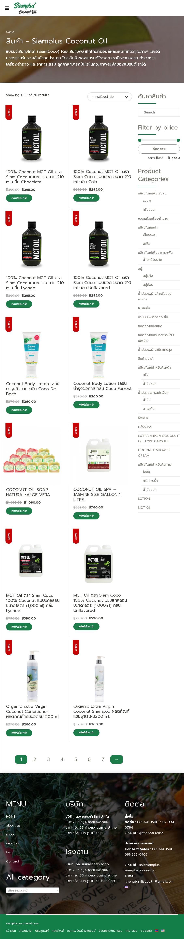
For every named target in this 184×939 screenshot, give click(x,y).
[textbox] (32, 890)
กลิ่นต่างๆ (145, 426)
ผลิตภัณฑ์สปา (148, 227)
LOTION (144, 498)
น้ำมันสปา (149, 489)
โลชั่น (146, 472)
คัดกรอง (159, 149)
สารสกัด (149, 408)
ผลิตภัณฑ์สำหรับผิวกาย (154, 464)
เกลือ (146, 243)
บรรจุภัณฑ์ (42, 930)
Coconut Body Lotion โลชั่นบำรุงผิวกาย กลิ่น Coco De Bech (32, 388)
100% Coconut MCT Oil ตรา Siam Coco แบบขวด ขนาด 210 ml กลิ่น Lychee (35, 282)
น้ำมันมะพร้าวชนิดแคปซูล (155, 349)
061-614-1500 (163, 849)
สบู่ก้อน (148, 284)
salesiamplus (149, 864)
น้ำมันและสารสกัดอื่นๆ (153, 392)
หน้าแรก (11, 930)
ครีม (146, 374)
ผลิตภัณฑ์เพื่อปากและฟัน (155, 252)
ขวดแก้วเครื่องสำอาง (153, 218)
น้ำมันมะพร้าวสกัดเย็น (153, 317)
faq (9, 852)
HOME (10, 816)
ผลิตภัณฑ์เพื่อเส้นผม (152, 193)
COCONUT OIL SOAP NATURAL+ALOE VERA (28, 492)
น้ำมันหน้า (149, 383)
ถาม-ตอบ (131, 930)
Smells (143, 417)
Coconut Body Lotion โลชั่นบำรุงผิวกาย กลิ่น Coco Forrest (102, 386)
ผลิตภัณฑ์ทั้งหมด (150, 326)
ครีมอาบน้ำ (150, 480)
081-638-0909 (136, 854)
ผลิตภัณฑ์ (58, 930)
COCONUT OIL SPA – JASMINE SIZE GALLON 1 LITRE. (96, 494)
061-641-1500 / (149, 822)
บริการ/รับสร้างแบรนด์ (81, 930)
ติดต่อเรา (146, 930)
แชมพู (147, 200)
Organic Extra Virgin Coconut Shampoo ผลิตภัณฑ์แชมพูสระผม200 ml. (101, 711)
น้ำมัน (147, 399)
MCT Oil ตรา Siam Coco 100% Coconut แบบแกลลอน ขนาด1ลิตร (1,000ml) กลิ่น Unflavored (100, 603)
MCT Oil (144, 507)
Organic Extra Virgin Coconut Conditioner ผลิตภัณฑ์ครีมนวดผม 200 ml (32, 711)
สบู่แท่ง (148, 275)
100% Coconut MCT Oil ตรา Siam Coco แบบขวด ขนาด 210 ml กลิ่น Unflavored (102, 282)
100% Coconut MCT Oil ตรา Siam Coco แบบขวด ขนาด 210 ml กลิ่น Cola (102, 176)
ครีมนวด (149, 209)
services (12, 843)
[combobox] (32, 890)
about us (13, 825)
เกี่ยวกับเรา (25, 930)
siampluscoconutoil (140, 870)
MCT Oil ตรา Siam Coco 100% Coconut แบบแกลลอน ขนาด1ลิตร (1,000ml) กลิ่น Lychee (33, 603)
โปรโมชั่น (144, 308)
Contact (12, 861)
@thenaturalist (151, 833)
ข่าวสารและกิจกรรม (110, 930)
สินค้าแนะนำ (146, 358)
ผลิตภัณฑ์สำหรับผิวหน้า (154, 367)
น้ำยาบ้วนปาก (152, 259)
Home (10, 32)
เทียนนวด (149, 234)
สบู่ (140, 268)
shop (10, 834)
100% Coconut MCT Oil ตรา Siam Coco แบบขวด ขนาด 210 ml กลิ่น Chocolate (35, 176)
